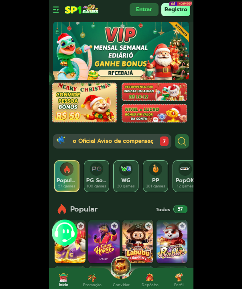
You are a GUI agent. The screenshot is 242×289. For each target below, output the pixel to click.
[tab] (67, 176)
